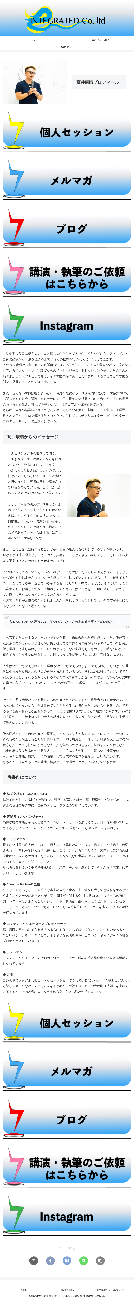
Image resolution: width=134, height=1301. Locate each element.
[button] (100, 1260)
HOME (23, 1289)
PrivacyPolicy (67, 1289)
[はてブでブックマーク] (67, 1260)
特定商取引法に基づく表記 (110, 1289)
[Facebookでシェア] (50, 1260)
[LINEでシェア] (83, 1260)
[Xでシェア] (33, 1260)
